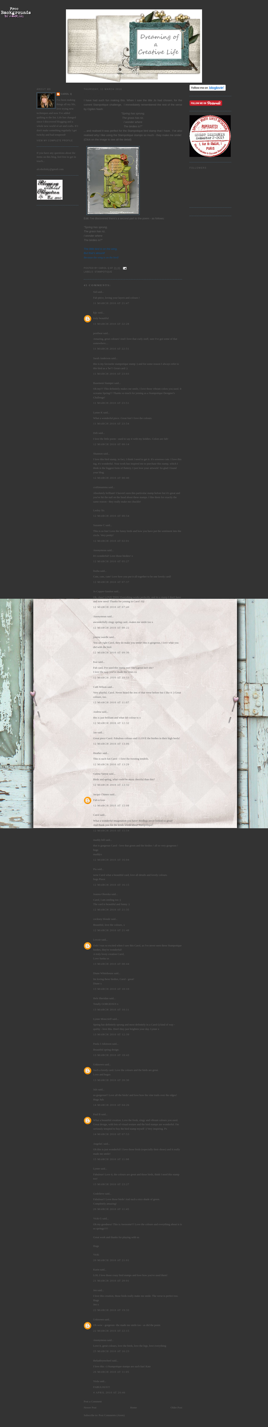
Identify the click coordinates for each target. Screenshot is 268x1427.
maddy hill (99, 839)
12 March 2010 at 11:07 (111, 702)
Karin (96, 1269)
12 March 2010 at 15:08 (111, 805)
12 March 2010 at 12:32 (111, 723)
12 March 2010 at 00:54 (111, 515)
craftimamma (100, 487)
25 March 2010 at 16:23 (111, 1351)
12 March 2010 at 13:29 (111, 764)
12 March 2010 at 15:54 (111, 830)
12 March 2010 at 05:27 (111, 561)
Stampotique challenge (107, 104)
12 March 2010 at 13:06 (111, 743)
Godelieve (98, 1193)
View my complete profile (55, 140)
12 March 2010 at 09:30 (111, 652)
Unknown (98, 1064)
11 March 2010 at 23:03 (111, 373)
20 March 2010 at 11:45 (111, 1209)
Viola (96, 1381)
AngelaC (98, 1143)
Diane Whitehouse (103, 973)
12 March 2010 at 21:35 (111, 909)
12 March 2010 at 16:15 (111, 884)
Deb (95, 432)
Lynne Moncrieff (102, 1018)
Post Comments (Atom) (112, 1415)
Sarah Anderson (102, 358)
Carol (96, 814)
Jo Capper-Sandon (103, 591)
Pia (95, 869)
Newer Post (90, 1407)
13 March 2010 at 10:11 (111, 1009)
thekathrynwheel (102, 1360)
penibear (98, 333)
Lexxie (97, 939)
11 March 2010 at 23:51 (111, 402)
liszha (96, 570)
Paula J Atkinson (102, 1043)
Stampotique (103, 272)
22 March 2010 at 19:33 (111, 1310)
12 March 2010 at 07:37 (111, 581)
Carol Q (66, 94)
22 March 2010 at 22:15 (111, 1330)
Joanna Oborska (102, 894)
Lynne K (98, 412)
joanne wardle (100, 637)
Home (133, 1407)
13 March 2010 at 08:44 (111, 963)
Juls (95, 1089)
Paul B (96, 1114)
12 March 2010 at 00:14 (111, 444)
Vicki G (97, 1218)
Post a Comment (93, 1401)
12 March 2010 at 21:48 (111, 930)
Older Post (176, 1407)
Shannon (98, 453)
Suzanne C (99, 525)
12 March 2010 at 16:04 (111, 859)
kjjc (95, 312)
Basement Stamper (103, 383)
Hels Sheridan (100, 998)
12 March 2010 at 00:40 (111, 477)
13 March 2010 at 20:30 (111, 1080)
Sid (95, 291)
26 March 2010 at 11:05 (111, 1371)
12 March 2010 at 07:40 (111, 607)
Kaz (95, 661)
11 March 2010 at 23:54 (111, 423)
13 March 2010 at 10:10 (111, 988)
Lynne (96, 1168)
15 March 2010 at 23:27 (111, 1184)
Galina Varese (100, 773)
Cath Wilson (100, 686)
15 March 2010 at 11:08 (111, 1159)
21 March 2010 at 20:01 (111, 1280)
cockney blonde (101, 919)
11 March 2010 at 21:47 (111, 303)
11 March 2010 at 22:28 (111, 323)
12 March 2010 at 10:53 (111, 677)
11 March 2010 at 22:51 (111, 348)
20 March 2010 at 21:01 (111, 1260)
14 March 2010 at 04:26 (111, 1104)
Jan (95, 732)
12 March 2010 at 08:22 (111, 627)
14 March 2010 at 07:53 (111, 1134)
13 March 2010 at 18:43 (111, 1055)
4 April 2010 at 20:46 (109, 1392)
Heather (97, 753)
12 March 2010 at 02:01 (111, 540)
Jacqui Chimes (101, 794)
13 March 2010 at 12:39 (111, 1034)
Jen (95, 1290)
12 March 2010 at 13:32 (111, 784)
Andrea (97, 711)
